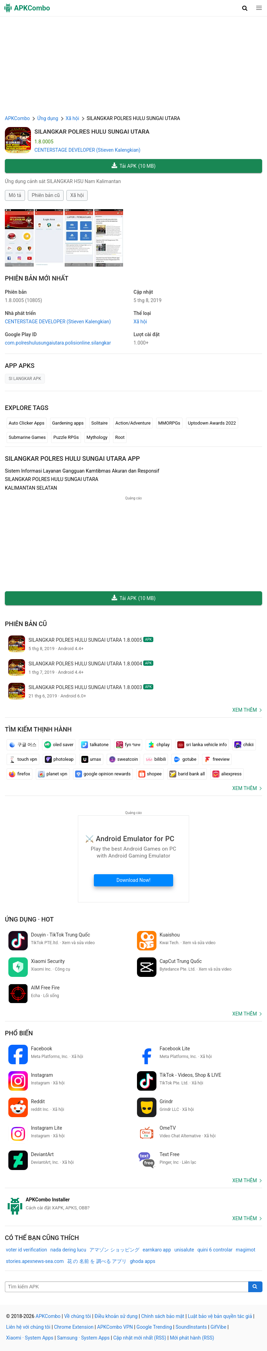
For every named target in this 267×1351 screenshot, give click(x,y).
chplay (159, 744)
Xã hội (77, 195)
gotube (184, 759)
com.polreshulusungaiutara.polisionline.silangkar (58, 343)
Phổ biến (19, 1033)
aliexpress (227, 774)
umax (91, 759)
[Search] (255, 1287)
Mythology (97, 437)
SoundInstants (191, 1327)
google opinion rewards (103, 774)
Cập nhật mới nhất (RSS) (139, 1338)
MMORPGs (169, 423)
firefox (19, 774)
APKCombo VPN (115, 1327)
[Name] (127, 1287)
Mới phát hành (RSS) (192, 1338)
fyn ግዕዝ (128, 744)
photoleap (59, 759)
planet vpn (52, 774)
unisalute (184, 1250)
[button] (244, 8)
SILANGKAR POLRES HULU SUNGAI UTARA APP (72, 458)
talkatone (94, 744)
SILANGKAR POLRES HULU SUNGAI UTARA (91, 131)
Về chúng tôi (77, 1316)
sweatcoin (123, 759)
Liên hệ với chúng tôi (28, 1327)
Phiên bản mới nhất (36, 278)
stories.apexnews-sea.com (35, 1261)
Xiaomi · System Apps (30, 1338)
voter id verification (26, 1250)
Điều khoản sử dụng (116, 1316)
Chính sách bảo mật (162, 1316)
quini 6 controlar (215, 1250)
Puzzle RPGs (66, 437)
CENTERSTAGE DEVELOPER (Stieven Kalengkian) (87, 150)
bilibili (156, 759)
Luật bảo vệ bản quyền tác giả (220, 1316)
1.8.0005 (23, 300)
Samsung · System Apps (83, 1338)
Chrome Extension (74, 1327)
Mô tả (15, 195)
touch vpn (23, 759)
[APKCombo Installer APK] (133, 1203)
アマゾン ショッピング (114, 1250)
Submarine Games (27, 437)
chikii (243, 744)
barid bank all (187, 774)
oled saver (58, 744)
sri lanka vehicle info (202, 744)
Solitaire (99, 423)
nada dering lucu (68, 1250)
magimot (245, 1250)
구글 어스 (23, 744)
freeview (217, 759)
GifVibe (218, 1327)
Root (119, 437)
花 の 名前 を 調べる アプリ (97, 1261)
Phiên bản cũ (45, 195)
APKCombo (17, 118)
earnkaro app (157, 1250)
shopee (150, 774)
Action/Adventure (133, 423)
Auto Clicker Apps (26, 423)
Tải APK (134, 166)
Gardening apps (68, 423)
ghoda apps (142, 1261)
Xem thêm (244, 710)
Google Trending (154, 1327)
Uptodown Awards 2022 (212, 423)
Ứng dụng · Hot (29, 919)
